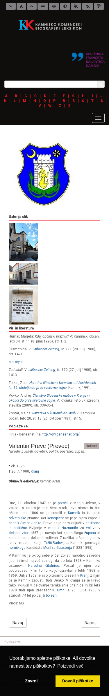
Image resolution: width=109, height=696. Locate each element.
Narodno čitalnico (43, 566)
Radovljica (61, 543)
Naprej (91, 622)
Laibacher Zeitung (46, 349)
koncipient (55, 518)
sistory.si (16, 362)
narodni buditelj (21, 451)
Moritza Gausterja (57, 548)
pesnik (14, 523)
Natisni (91, 446)
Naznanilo (70, 528)
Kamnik (45, 481)
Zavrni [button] (31, 681)
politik (53, 451)
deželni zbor (19, 533)
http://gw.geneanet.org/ (60, 434)
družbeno (92, 523)
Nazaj (17, 622)
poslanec (67, 451)
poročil (63, 503)
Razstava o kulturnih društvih (54, 413)
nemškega (17, 548)
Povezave (12, 641)
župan (79, 451)
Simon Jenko (31, 523)
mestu (53, 528)
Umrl (61, 590)
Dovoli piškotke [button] (77, 681)
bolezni (52, 595)
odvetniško (17, 518)
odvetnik (40, 451)
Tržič (48, 543)
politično (20, 528)
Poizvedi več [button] (70, 666)
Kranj (35, 471)
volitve (91, 528)
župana (90, 533)
